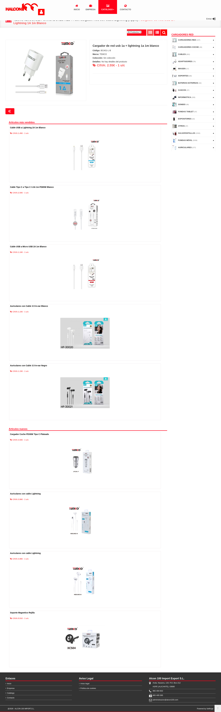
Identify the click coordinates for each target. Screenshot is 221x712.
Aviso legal (84, 683)
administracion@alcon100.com (165, 700)
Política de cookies (88, 688)
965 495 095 (158, 695)
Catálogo (10, 693)
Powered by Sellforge (205, 709)
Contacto (10, 698)
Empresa (10, 688)
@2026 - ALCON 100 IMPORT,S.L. (21, 709)
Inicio (9, 683)
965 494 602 (158, 691)
